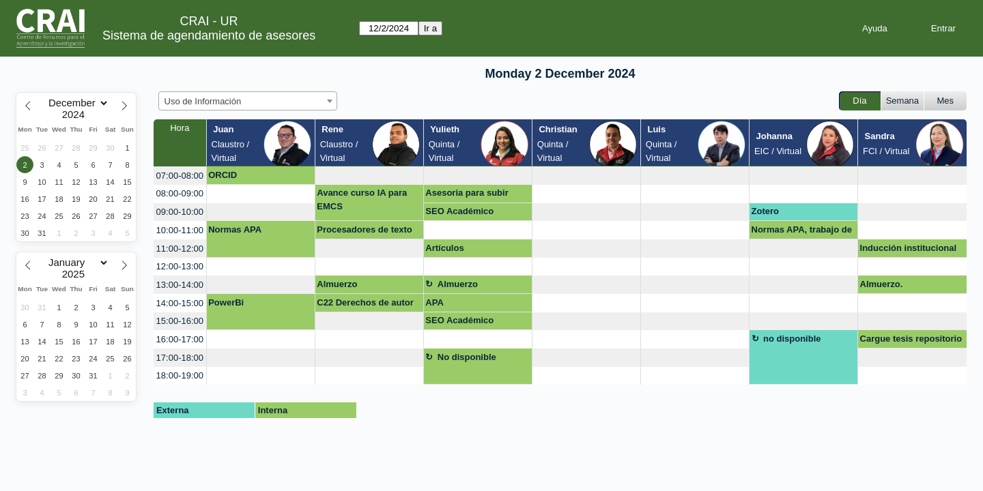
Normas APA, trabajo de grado (802, 231)
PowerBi (226, 302)
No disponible (467, 357)
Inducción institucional (908, 248)
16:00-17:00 (179, 339)
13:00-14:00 (179, 285)
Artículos (444, 248)
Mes (945, 100)
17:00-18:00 (179, 358)
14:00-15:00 (179, 303)
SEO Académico (459, 211)
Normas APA (234, 229)
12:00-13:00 (179, 266)
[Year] (76, 114)
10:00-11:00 (179, 230)
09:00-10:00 (179, 212)
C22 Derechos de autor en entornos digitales (365, 304)
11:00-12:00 (179, 248)
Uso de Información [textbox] (203, 101)
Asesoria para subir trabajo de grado (466, 195)
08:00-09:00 (179, 193)
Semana (902, 100)
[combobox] (247, 100)
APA (434, 302)
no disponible (792, 338)
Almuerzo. (881, 284)
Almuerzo (337, 284)
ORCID (222, 175)
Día (859, 100)
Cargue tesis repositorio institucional (911, 340)
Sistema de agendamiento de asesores (208, 35)
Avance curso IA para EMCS (362, 199)
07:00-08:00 (179, 175)
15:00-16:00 (179, 321)
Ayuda (874, 28)
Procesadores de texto (364, 229)
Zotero (765, 211)
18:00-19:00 (179, 375)
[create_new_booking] (369, 175)
